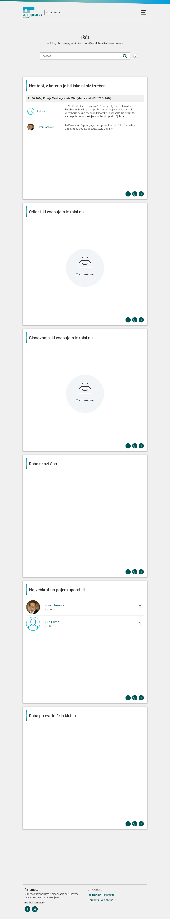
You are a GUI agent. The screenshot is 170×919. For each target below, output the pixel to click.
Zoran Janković (45, 127)
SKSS (47, 626)
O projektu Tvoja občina (100, 900)
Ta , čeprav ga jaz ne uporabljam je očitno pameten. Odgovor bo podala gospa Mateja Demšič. (100, 127)
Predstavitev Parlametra (101, 894)
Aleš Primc (42, 111)
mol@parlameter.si (34, 902)
